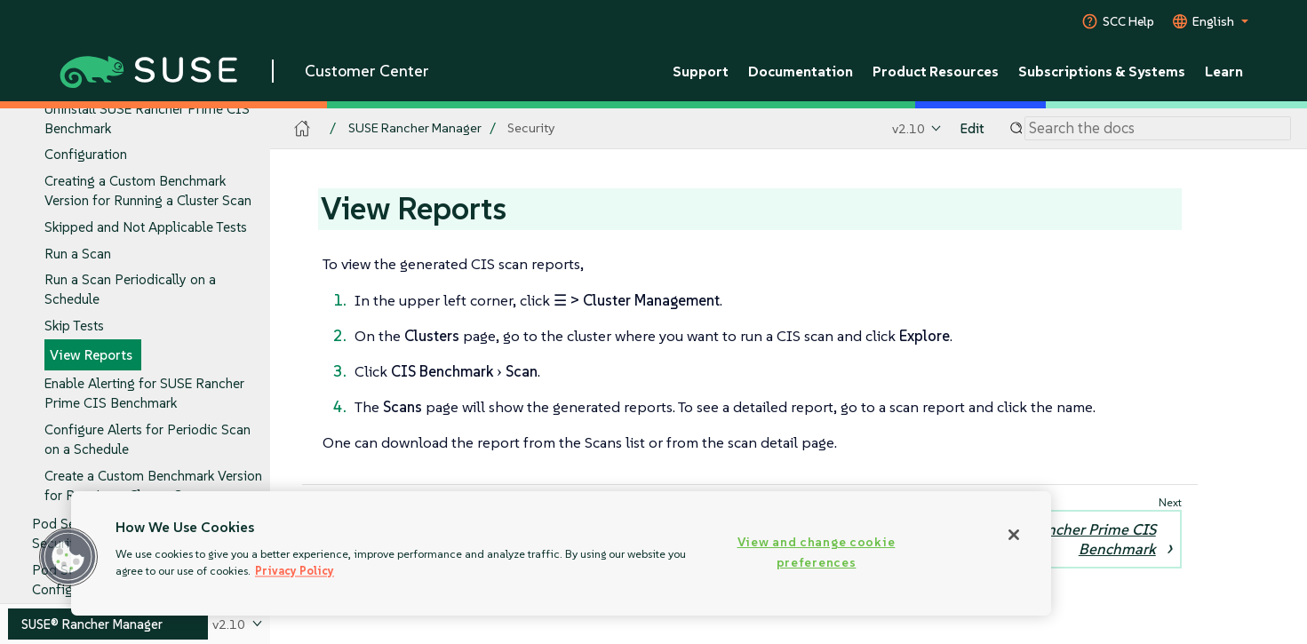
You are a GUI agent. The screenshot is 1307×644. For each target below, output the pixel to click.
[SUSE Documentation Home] (302, 129)
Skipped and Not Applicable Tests (145, 227)
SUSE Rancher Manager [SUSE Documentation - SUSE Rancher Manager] (415, 128)
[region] (561, 553)
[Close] (1013, 534)
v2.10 (908, 128)
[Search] (1157, 128)
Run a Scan (77, 253)
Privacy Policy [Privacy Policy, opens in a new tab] (294, 570)
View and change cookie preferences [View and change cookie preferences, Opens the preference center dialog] (816, 552)
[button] (68, 557)
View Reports (91, 354)
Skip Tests (74, 325)
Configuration (85, 155)
